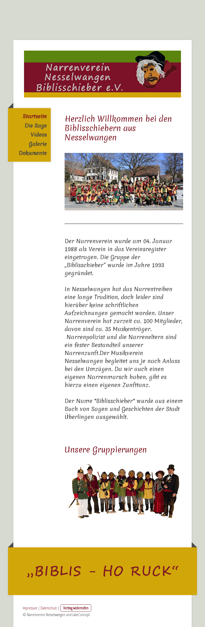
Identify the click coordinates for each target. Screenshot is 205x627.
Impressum (30, 607)
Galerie (38, 144)
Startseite (35, 116)
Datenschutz (49, 607)
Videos (39, 134)
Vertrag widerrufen (75, 607)
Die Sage (36, 125)
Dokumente (33, 153)
